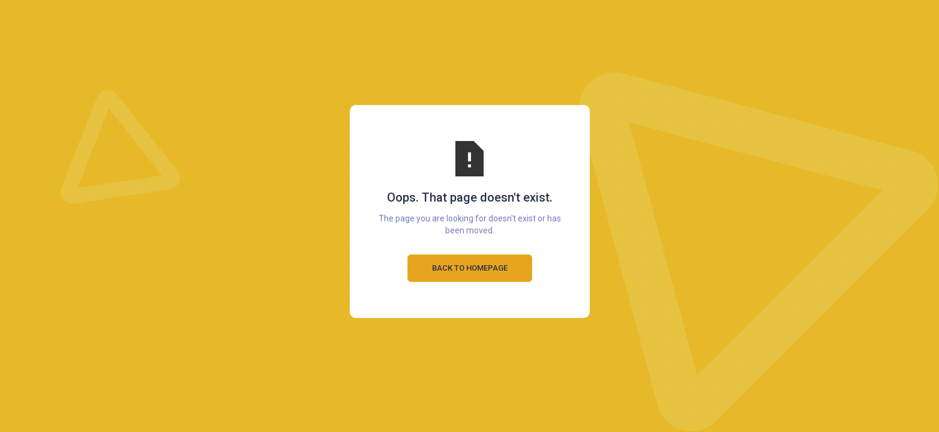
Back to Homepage (470, 267)
